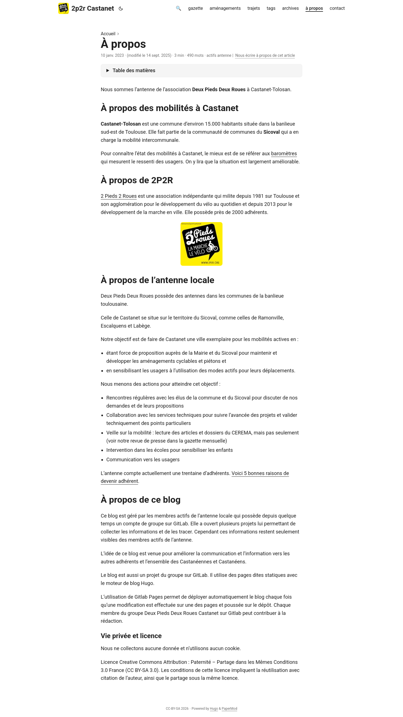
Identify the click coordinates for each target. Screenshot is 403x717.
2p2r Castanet (86, 8)
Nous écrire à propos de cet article (265, 55)
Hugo (214, 709)
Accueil (108, 33)
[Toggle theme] (120, 8)
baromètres (284, 153)
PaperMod (229, 709)
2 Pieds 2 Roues (119, 196)
